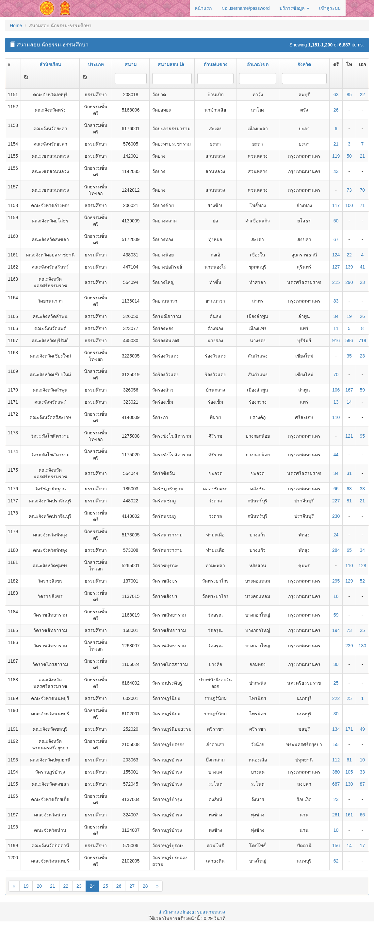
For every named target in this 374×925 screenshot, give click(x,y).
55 (336, 744)
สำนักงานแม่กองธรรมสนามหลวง (191, 912)
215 (336, 282)
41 (362, 267)
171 (349, 729)
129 (349, 581)
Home (16, 25)
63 (336, 94)
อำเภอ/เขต (257, 64)
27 (132, 886)
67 (336, 239)
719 (362, 340)
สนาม (131, 64)
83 (336, 301)
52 (362, 581)
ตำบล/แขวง (215, 64)
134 (336, 729)
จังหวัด (304, 64)
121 (349, 436)
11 (336, 328)
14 (349, 402)
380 (336, 772)
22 (362, 94)
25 (362, 630)
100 (349, 205)
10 (362, 759)
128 (362, 565)
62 (336, 861)
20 (39, 886)
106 (336, 390)
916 (336, 340)
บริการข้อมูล (294, 8)
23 (362, 282)
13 (336, 402)
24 (336, 534)
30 (336, 664)
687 (336, 784)
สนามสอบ (171, 64)
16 (336, 596)
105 (349, 772)
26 (336, 110)
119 (336, 156)
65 (349, 550)
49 (362, 729)
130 (362, 645)
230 (336, 516)
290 (349, 282)
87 (362, 784)
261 (336, 814)
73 (349, 190)
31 (349, 473)
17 (362, 845)
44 (336, 454)
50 (349, 156)
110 (336, 417)
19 (349, 316)
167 (349, 390)
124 (336, 254)
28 (145, 886)
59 (362, 390)
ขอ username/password (245, 8)
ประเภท (96, 64)
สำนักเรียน (50, 64)
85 (349, 94)
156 (336, 845)
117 (336, 205)
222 (336, 698)
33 (362, 488)
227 (336, 500)
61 (349, 759)
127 (336, 267)
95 (362, 436)
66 (336, 488)
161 (349, 814)
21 (336, 144)
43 (336, 171)
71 (362, 205)
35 (349, 355)
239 (349, 645)
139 (349, 267)
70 (362, 190)
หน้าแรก (203, 8)
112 (336, 759)
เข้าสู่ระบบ (330, 8)
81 (349, 500)
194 (336, 630)
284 (336, 550)
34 (336, 316)
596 (349, 340)
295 (336, 581)
